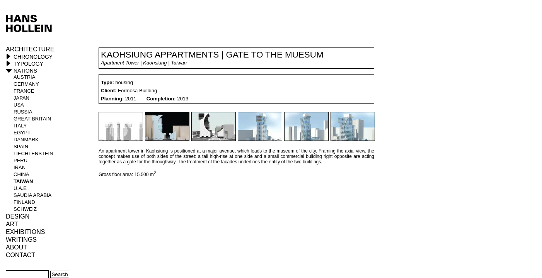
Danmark (26, 139)
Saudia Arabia (32, 195)
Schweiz (25, 209)
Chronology (33, 57)
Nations (25, 71)
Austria (24, 77)
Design (17, 216)
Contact (20, 255)
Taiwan (23, 181)
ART (12, 224)
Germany (26, 84)
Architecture (30, 49)
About (16, 247)
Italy (20, 126)
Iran (20, 167)
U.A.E (20, 188)
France (24, 91)
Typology (28, 64)
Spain (21, 146)
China (21, 174)
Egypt (22, 133)
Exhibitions (25, 232)
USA (19, 105)
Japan (21, 98)
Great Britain (32, 119)
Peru (20, 160)
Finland (24, 202)
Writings (21, 239)
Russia (23, 112)
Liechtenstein (33, 153)
